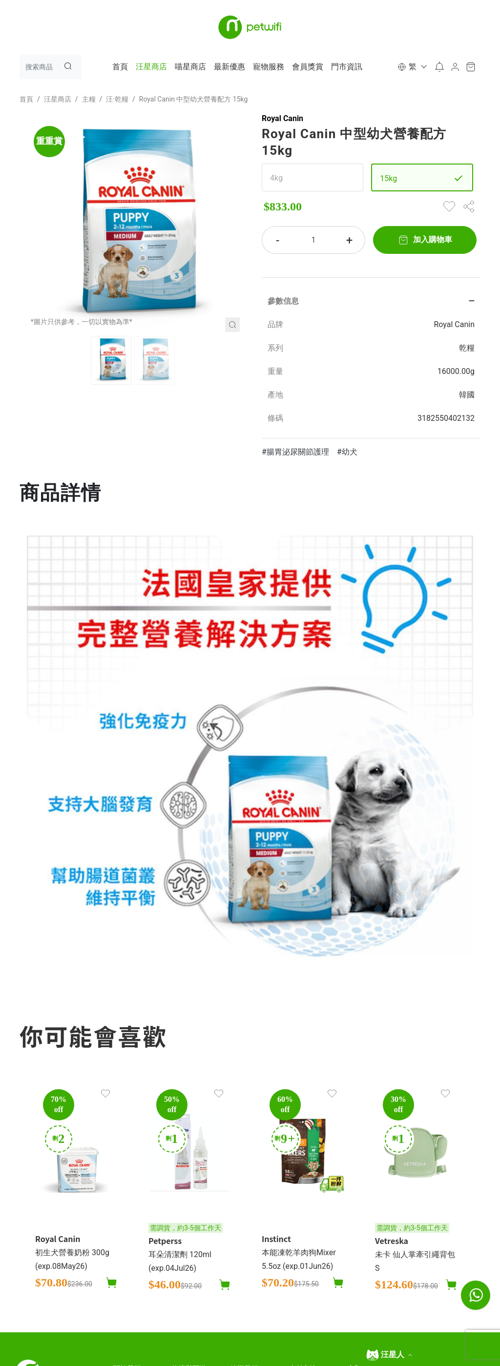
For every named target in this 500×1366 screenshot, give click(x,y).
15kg (388, 178)
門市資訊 (346, 66)
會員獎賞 (307, 66)
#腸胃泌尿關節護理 (295, 451)
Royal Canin (282, 118)
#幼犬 (347, 451)
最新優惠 (229, 66)
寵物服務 (268, 66)
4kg (276, 178)
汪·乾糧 (117, 99)
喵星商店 (190, 66)
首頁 (120, 66)
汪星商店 (151, 66)
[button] (411, 67)
